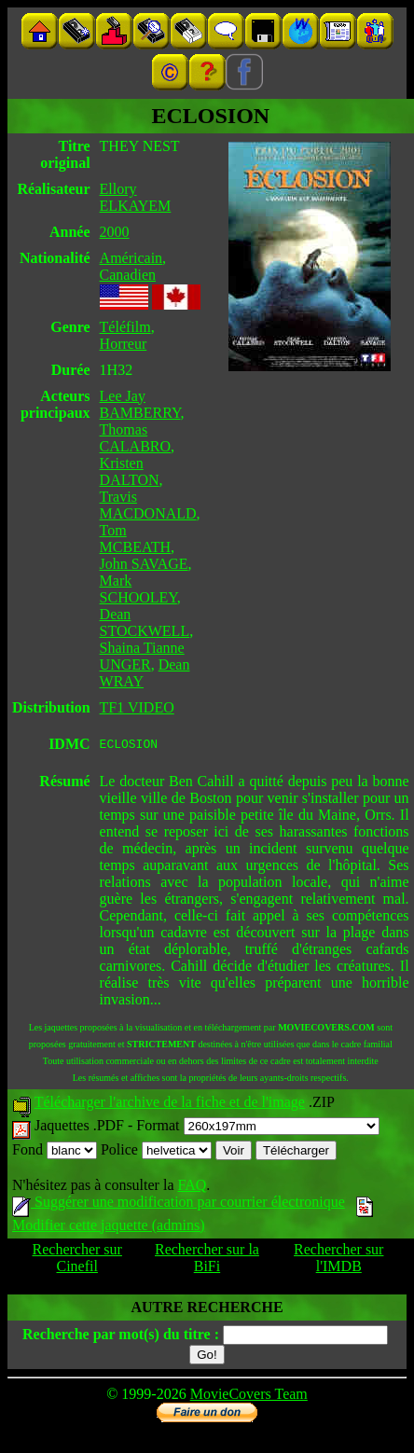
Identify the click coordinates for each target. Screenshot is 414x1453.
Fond (54, 1152)
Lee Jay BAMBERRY (140, 404)
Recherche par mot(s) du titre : (120, 1337)
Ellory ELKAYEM (136, 197)
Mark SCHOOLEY (138, 589)
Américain (131, 258)
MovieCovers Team (249, 1397)
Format (257, 1128)
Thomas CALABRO (135, 438)
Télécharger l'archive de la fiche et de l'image (169, 1105)
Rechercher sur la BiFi (207, 1260)
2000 (115, 232)
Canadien (128, 275)
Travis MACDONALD (148, 505)
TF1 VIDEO (137, 707)
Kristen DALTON (129, 471)
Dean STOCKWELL (145, 622)
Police (156, 1152)
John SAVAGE (144, 564)
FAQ (191, 1188)
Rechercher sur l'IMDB (338, 1260)
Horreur (123, 344)
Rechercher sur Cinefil (77, 1260)
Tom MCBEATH (135, 538)
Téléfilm (125, 327)
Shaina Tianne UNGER (142, 656)
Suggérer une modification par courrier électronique (178, 1204)
